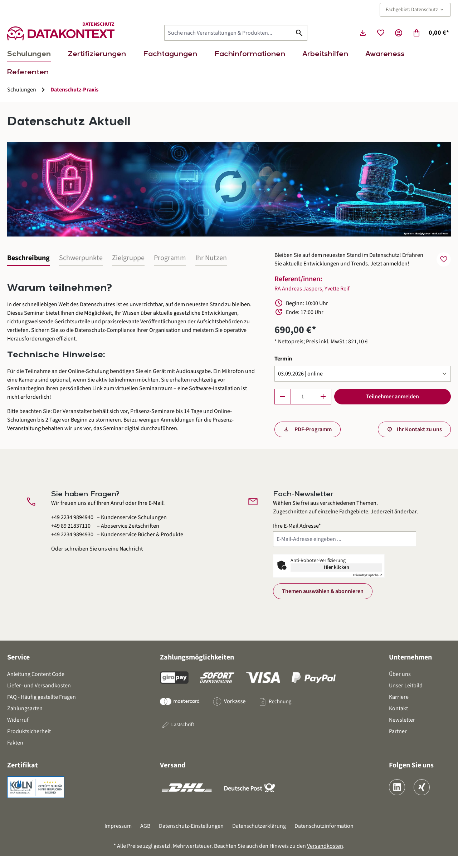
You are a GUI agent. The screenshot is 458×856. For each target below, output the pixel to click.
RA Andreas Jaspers (298, 289)
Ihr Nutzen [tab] (211, 258)
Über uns (400, 674)
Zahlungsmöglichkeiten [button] (197, 657)
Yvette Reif (337, 289)
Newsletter (402, 720)
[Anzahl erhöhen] (323, 396)
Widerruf (18, 720)
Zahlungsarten (25, 708)
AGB (145, 826)
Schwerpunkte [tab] (81, 258)
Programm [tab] (170, 258)
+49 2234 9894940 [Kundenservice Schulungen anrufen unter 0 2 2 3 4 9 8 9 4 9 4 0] (72, 517)
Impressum (118, 826)
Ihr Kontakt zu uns (419, 429)
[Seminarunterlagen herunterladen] (363, 33)
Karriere (399, 697)
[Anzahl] (303, 396)
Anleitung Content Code (35, 674)
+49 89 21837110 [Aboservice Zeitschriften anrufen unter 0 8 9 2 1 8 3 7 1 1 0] (71, 526)
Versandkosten (325, 846)
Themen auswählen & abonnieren (323, 591)
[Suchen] (299, 33)
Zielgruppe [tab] (128, 258)
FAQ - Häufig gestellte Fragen (41, 697)
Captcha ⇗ (367, 575)
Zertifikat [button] (22, 765)
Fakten (15, 743)
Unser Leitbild (406, 686)
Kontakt (398, 708)
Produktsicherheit (29, 731)
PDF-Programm (312, 429)
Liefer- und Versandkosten (39, 686)
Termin (283, 358)
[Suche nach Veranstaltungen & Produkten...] (228, 33)
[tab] (28, 258)
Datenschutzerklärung (259, 826)
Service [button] (18, 657)
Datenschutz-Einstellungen (191, 826)
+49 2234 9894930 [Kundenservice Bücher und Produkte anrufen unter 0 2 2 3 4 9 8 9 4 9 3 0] (72, 534)
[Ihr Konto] (399, 33)
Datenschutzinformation (324, 826)
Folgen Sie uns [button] (411, 765)
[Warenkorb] (430, 33)
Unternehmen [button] (410, 657)
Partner (398, 731)
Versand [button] (172, 765)
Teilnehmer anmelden (392, 396)
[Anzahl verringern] (282, 396)
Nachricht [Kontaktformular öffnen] (131, 549)
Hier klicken (336, 567)
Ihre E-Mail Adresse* (297, 526)
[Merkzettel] (381, 33)
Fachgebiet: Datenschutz (415, 9)
